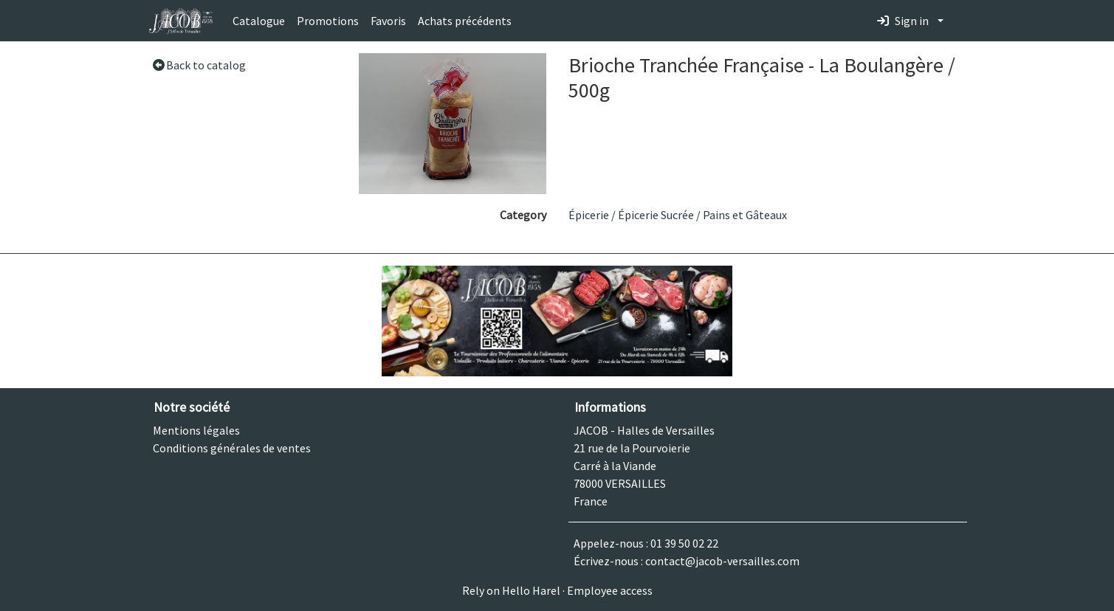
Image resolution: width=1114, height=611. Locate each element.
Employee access (610, 590)
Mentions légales (196, 430)
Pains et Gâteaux (745, 214)
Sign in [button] (903, 20)
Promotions (328, 20)
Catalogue (259, 20)
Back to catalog (199, 65)
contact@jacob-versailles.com (722, 560)
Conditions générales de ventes (232, 448)
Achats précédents (465, 20)
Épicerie (588, 214)
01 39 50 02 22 (684, 543)
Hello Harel (531, 590)
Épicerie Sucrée (656, 214)
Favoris (388, 20)
